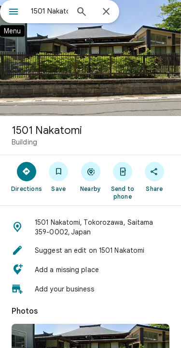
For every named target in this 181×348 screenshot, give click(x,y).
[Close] (106, 12)
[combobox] (49, 11)
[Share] (154, 176)
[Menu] (13, 12)
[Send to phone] (123, 180)
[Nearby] (90, 176)
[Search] (81, 12)
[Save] (58, 176)
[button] (90, 227)
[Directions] (26, 176)
